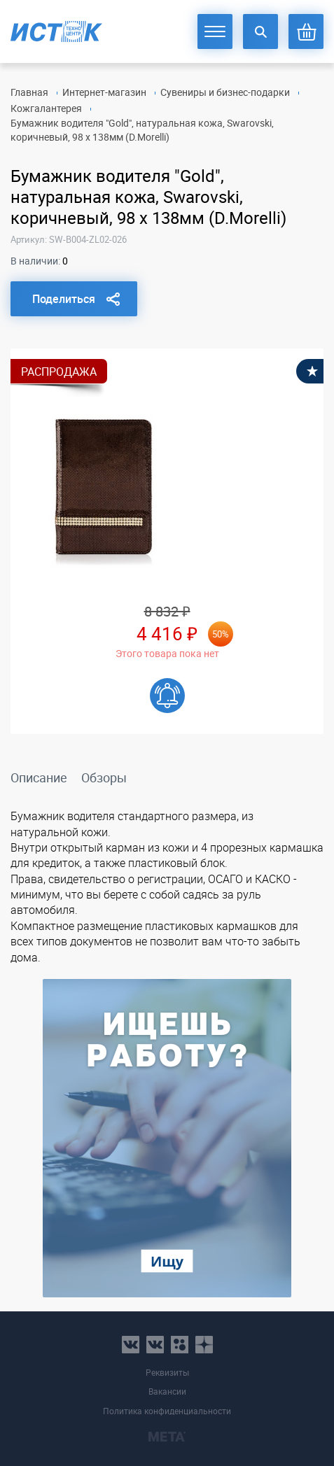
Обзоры (104, 777)
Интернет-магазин (104, 92)
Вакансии (167, 1391)
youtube (204, 1344)
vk (130, 1344)
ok (179, 1344)
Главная (29, 92)
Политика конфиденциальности (167, 1411)
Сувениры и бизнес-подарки (225, 92)
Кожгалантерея (46, 108)
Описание (39, 777)
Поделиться (63, 298)
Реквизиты (167, 1372)
